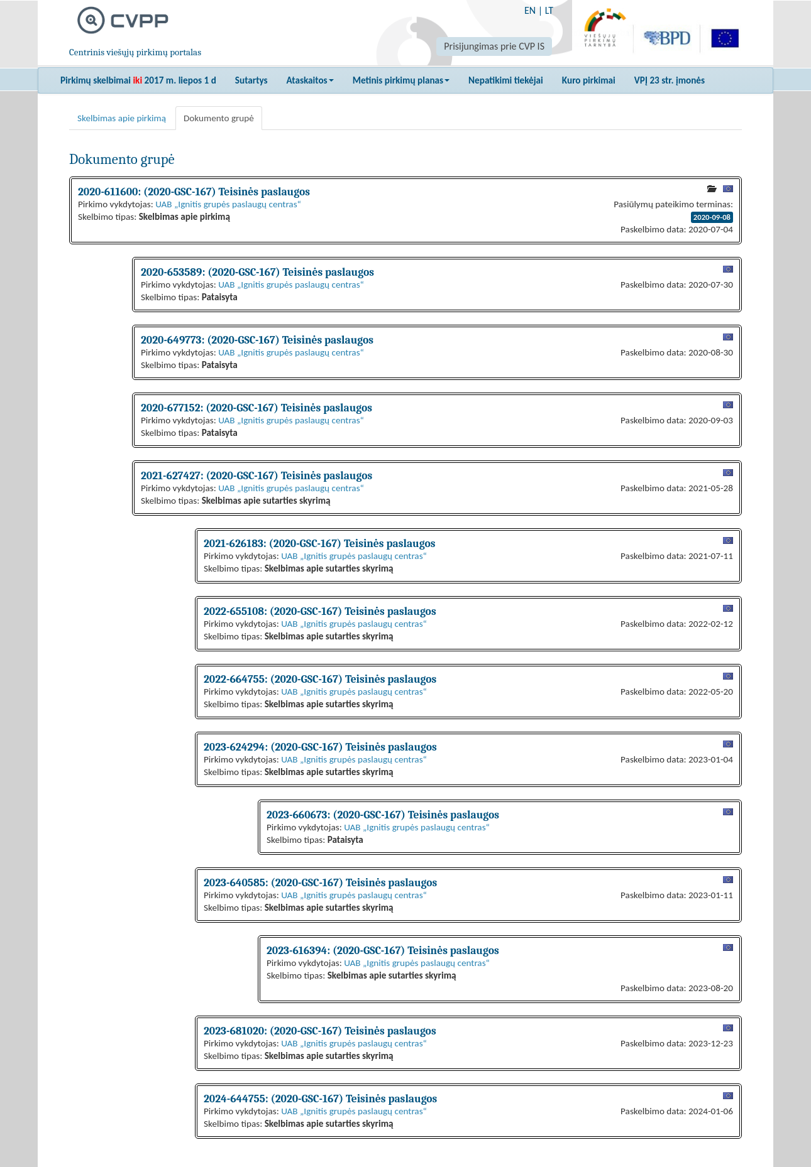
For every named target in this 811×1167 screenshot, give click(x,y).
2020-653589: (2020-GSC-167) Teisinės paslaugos (257, 272)
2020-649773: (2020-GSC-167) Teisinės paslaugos (257, 340)
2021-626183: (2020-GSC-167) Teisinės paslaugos (319, 543)
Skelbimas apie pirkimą (121, 118)
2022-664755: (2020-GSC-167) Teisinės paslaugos (320, 679)
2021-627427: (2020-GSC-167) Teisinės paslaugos (256, 475)
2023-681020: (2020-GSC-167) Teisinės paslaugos (320, 1030)
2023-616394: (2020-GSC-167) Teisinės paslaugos (383, 950)
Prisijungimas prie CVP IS (494, 46)
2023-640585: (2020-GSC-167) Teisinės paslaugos (320, 882)
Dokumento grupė (219, 118)
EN (530, 10)
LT (549, 10)
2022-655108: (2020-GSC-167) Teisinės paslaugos (320, 611)
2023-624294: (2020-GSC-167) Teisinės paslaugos (320, 747)
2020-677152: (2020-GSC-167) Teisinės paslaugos (256, 407)
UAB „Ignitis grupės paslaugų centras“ (228, 204)
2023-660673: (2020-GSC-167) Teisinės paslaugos (383, 814)
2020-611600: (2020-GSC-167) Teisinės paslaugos (194, 191)
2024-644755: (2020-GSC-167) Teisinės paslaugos (320, 1098)
